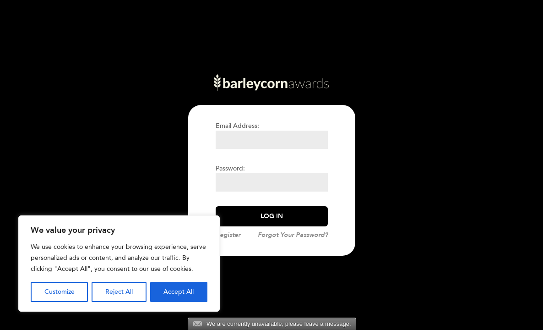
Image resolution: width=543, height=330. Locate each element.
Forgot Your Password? (293, 235)
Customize (59, 291)
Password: (230, 168)
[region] (119, 263)
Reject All (119, 291)
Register (228, 235)
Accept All (178, 291)
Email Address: (237, 125)
